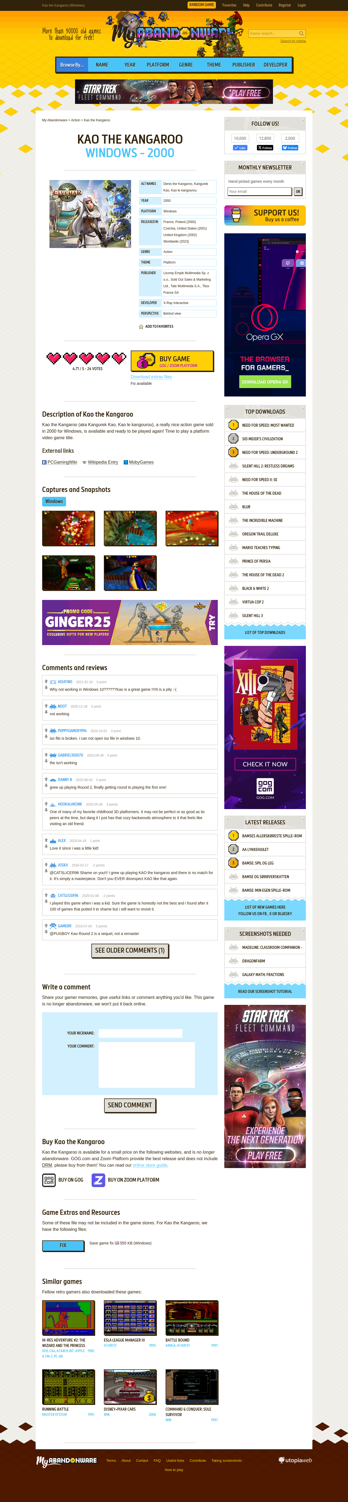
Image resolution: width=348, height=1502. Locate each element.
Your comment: (80, 1046)
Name (102, 65)
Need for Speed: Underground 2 (270, 453)
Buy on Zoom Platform (133, 1180)
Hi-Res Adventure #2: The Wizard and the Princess (63, 1343)
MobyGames (141, 462)
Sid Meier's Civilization (262, 439)
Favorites (229, 5)
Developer (275, 65)
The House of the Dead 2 (263, 575)
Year (130, 65)
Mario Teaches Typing (261, 548)
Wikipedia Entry (103, 462)
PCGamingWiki (62, 462)
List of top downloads (265, 633)
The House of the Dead (261, 493)
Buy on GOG (70, 1180)
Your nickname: (80, 1033)
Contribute (264, 5)
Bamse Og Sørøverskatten (265, 877)
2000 (167, 201)
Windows (170, 211)
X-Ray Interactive (175, 303)
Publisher (243, 65)
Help (246, 5)
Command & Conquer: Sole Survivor (188, 1412)
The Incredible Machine (262, 521)
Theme (214, 65)
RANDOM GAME (201, 5)
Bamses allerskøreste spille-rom (272, 836)
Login (302, 5)
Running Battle (55, 1409)
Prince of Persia (256, 561)
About (125, 1460)
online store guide (150, 1165)
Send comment (130, 1105)
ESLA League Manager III (124, 1340)
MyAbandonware (174, 34)
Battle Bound (177, 1340)
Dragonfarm (253, 961)
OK (298, 192)
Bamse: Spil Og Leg (258, 863)
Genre (186, 65)
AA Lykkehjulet (255, 850)
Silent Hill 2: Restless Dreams (268, 466)
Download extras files (151, 376)
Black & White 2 (255, 589)
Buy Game (171, 363)
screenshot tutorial (273, 992)
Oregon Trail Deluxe (260, 534)
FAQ (157, 1460)
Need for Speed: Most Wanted (268, 426)
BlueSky (285, 914)
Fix (63, 1245)
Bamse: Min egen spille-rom (266, 891)
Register (285, 5)
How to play (174, 1470)
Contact (142, 1460)
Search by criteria (293, 41)
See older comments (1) (130, 950)
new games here (271, 907)
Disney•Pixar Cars (120, 1409)
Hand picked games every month (256, 181)
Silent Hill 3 (252, 616)
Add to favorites (159, 327)
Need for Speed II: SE (259, 480)
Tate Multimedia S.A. (185, 286)
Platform (158, 65)
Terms (111, 1460)
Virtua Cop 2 (253, 602)
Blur (246, 507)
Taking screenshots (227, 1460)
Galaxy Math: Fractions (263, 975)
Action (167, 252)
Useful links (175, 1460)
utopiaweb (295, 1462)
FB (265, 914)
